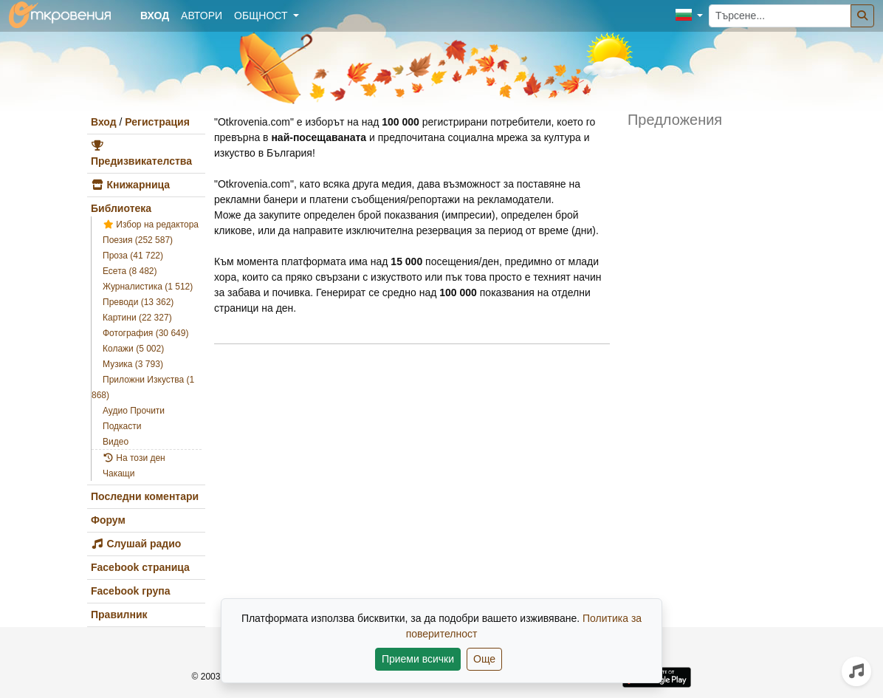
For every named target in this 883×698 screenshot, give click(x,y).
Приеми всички (418, 659)
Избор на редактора (151, 224)
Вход (104, 122)
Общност (262, 15)
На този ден (134, 458)
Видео (115, 442)
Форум (108, 520)
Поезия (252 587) (138, 240)
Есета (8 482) (130, 271)
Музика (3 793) (133, 364)
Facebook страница (140, 567)
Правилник (119, 614)
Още (484, 659)
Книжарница (130, 185)
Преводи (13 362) (138, 302)
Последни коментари (145, 496)
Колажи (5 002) (133, 348)
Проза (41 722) (133, 255)
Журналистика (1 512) (148, 286)
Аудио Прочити (134, 411)
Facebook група (130, 591)
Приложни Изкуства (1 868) (143, 387)
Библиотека (121, 208)
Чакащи (118, 473)
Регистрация (157, 122)
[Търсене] (862, 15)
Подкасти (122, 426)
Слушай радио (136, 544)
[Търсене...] (780, 15)
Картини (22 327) (137, 317)
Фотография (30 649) (145, 333)
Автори (201, 15)
